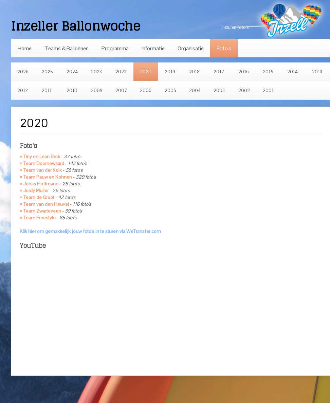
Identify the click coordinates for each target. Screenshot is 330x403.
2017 (219, 72)
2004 (195, 90)
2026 (23, 72)
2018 (194, 72)
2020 (145, 72)
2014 (292, 72)
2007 (121, 90)
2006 (145, 90)
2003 (219, 90)
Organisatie (191, 48)
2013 (317, 72)
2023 (96, 72)
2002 (244, 90)
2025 (47, 72)
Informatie (153, 48)
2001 (268, 90)
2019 (170, 72)
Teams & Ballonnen (66, 48)
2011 (47, 90)
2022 (121, 72)
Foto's (224, 48)
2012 (22, 90)
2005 (170, 90)
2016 (243, 72)
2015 (268, 72)
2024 (72, 72)
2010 (72, 90)
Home (25, 48)
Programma (115, 48)
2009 (97, 90)
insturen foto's (235, 27)
